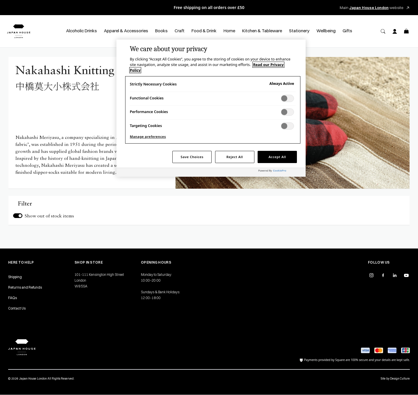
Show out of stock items (49, 216)
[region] (211, 108)
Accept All (277, 157)
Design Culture (400, 378)
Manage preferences (148, 136)
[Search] (383, 31)
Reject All (234, 157)
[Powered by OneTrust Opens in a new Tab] (280, 173)
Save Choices (192, 157)
